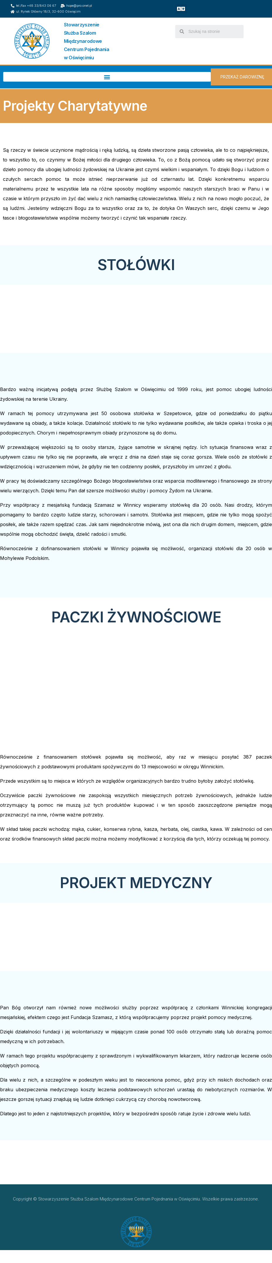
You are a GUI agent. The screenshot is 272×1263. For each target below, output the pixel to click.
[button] (181, 9)
